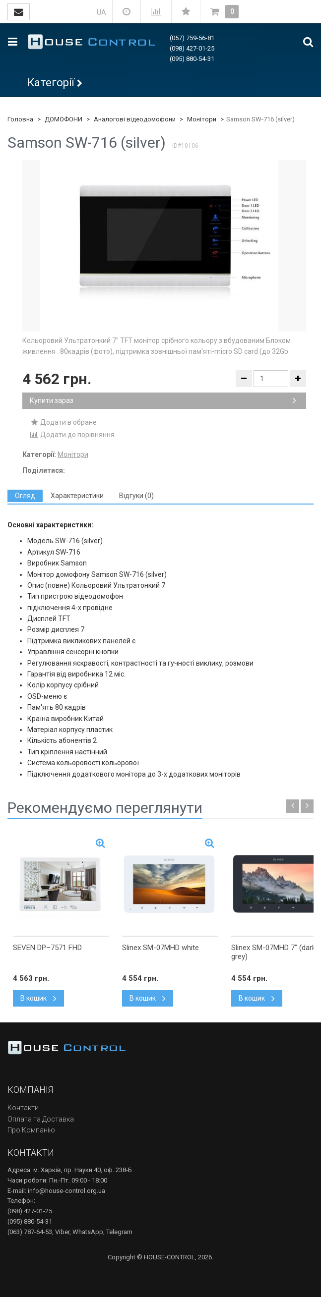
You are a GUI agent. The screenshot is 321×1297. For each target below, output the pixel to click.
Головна (20, 119)
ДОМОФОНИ (63, 119)
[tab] (25, 496)
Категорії (50, 82)
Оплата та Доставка (40, 1119)
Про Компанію (31, 1130)
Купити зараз (163, 400)
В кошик (38, 998)
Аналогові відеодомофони (135, 119)
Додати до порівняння (72, 435)
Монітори (201, 119)
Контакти (23, 1108)
